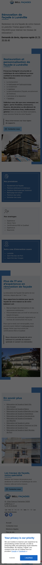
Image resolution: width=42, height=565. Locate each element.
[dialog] (21, 548)
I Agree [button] (29, 558)
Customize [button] (12, 558)
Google (14, 551)
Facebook (22, 551)
